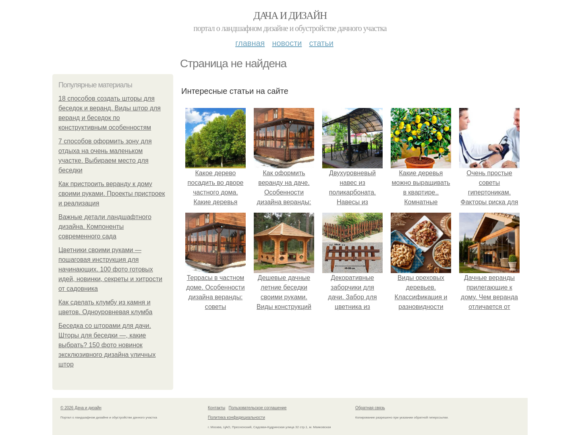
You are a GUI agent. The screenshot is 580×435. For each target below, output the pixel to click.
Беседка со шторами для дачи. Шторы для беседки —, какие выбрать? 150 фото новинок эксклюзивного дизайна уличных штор (106, 345)
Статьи (321, 43)
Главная (250, 43)
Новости (287, 43)
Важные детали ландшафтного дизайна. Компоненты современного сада (104, 226)
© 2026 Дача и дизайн (81, 408)
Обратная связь (370, 408)
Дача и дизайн (290, 15)
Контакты (216, 408)
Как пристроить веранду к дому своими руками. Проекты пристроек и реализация (111, 193)
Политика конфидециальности (236, 417)
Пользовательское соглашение (258, 408)
